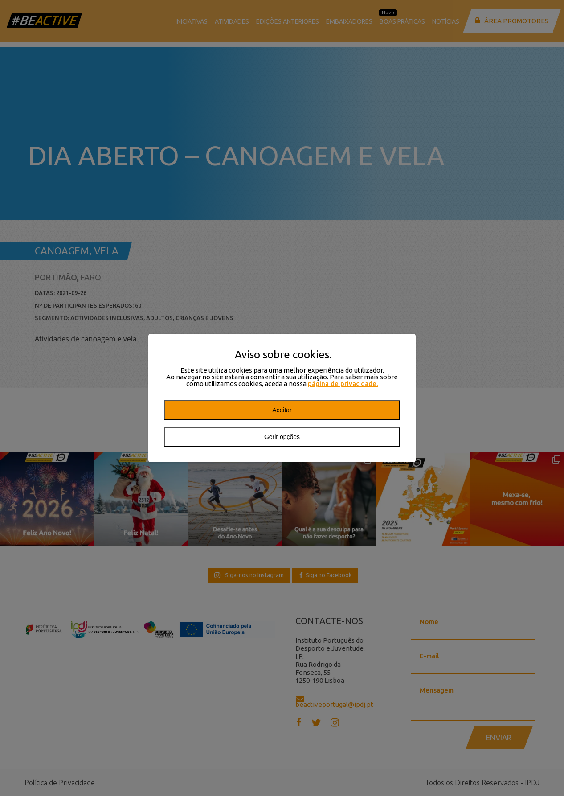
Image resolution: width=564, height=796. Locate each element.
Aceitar (282, 410)
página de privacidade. (343, 383)
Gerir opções (282, 436)
